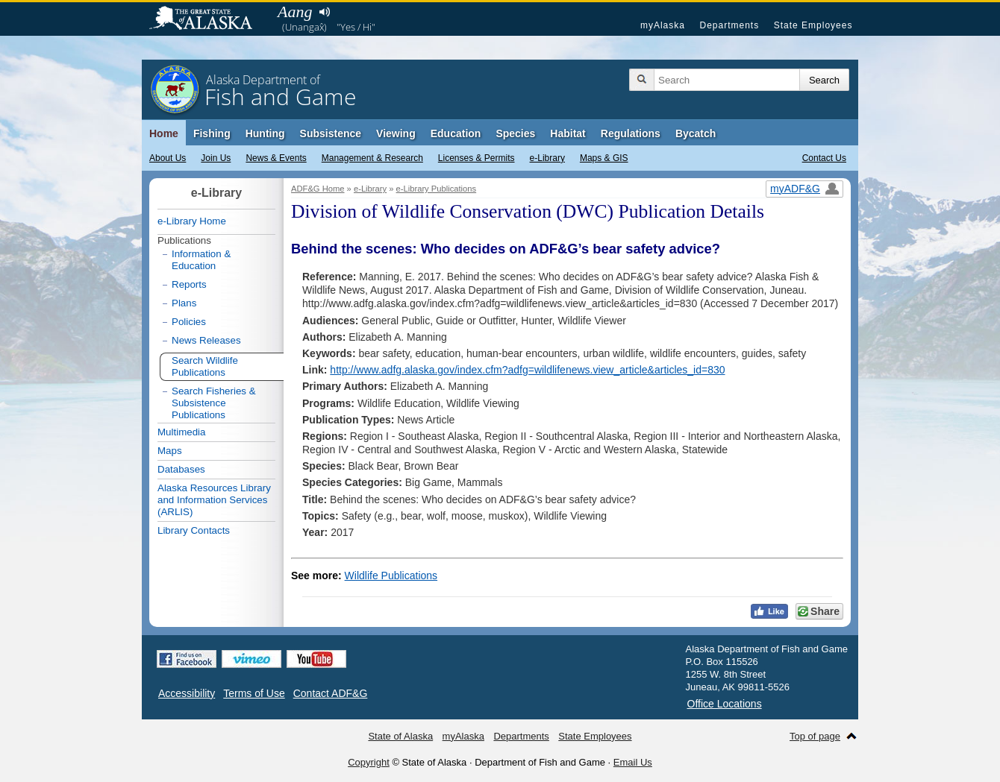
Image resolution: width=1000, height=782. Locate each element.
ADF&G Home (318, 188)
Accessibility (186, 693)
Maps (169, 450)
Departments (729, 25)
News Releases (206, 340)
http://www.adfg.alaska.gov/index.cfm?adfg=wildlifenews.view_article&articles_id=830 (527, 370)
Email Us (632, 762)
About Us (167, 158)
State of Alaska (208, 19)
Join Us (216, 158)
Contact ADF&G (330, 693)
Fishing (212, 133)
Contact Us (824, 158)
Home (163, 133)
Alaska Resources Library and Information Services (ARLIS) (214, 499)
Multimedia (181, 432)
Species (515, 133)
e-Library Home (191, 221)
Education (456, 133)
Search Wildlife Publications (205, 366)
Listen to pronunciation (324, 11)
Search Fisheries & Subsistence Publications (214, 402)
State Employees (813, 25)
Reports (189, 284)
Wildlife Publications (391, 575)
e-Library (547, 158)
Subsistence (330, 133)
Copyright (369, 762)
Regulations (630, 133)
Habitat (567, 133)
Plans (184, 303)
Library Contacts (193, 530)
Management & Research (372, 158)
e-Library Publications (436, 188)
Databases (181, 469)
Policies (189, 321)
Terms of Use (253, 693)
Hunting (265, 133)
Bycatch (695, 133)
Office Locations (724, 704)
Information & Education (201, 259)
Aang (295, 11)
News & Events (276, 158)
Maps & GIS (604, 158)
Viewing (396, 133)
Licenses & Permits (476, 158)
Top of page (815, 736)
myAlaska (662, 25)
